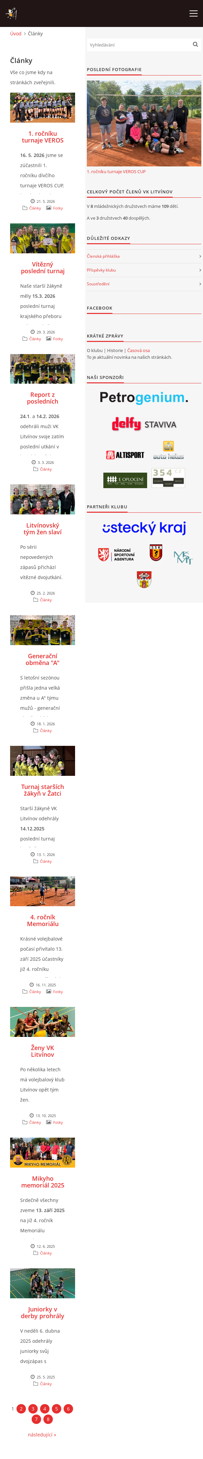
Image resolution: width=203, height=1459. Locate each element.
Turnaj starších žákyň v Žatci (42, 790)
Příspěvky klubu (101, 270)
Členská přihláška (103, 256)
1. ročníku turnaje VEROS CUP (43, 140)
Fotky (58, 208)
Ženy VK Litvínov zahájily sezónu (43, 1054)
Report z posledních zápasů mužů (43, 401)
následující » (42, 1434)
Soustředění (98, 284)
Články (35, 208)
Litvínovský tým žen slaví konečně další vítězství (42, 535)
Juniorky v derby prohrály (42, 1312)
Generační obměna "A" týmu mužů (43, 663)
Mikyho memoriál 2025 (42, 1181)
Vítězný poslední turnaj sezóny (43, 271)
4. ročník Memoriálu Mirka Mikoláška (43, 927)
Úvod (16, 33)
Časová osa (138, 350)
